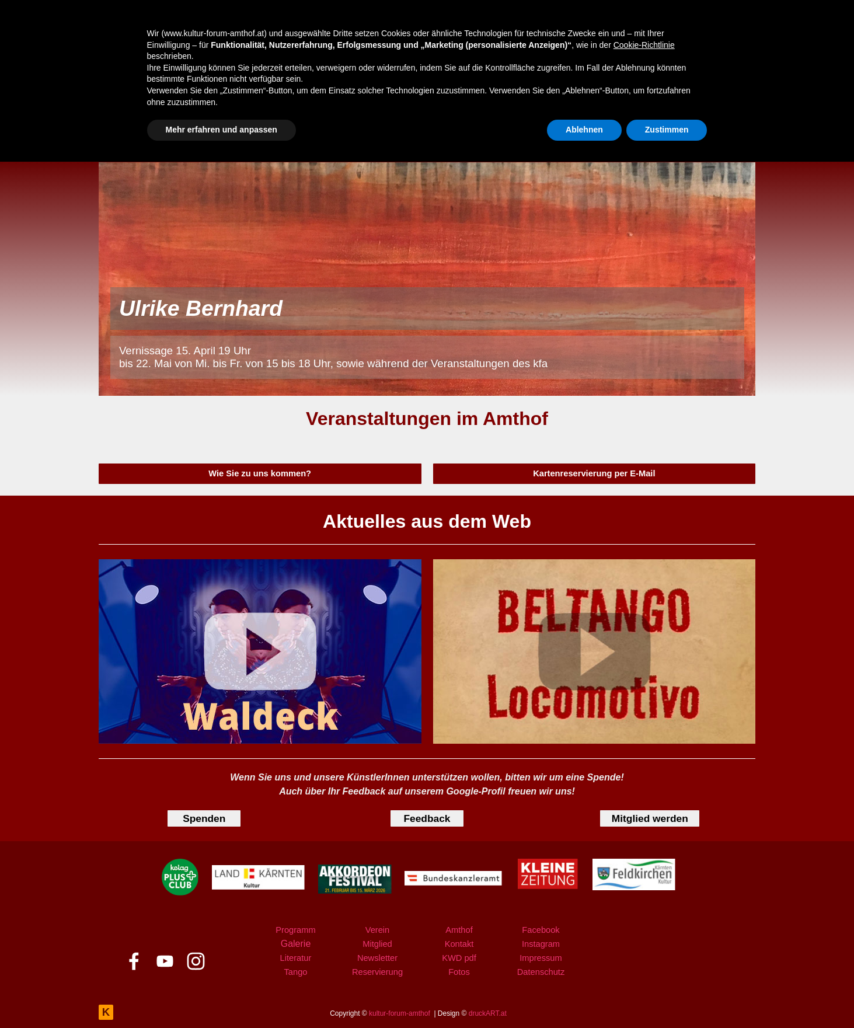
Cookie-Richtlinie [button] (644, 911)
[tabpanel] (427, 419)
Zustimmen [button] (667, 996)
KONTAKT (597, 140)
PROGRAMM (263, 140)
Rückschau (412, 93)
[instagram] (730, 141)
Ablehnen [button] (584, 996)
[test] (260, 474)
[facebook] (678, 141)
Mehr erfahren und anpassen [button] (221, 996)
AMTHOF (513, 140)
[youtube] (704, 141)
